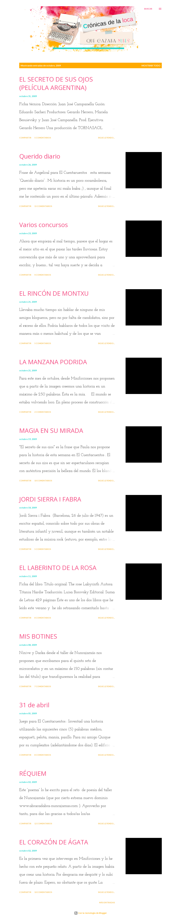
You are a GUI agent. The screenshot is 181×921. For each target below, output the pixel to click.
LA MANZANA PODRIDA (53, 362)
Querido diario (39, 156)
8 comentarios (42, 618)
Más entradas (107, 902)
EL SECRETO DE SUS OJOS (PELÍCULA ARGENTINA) (56, 83)
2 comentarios (42, 412)
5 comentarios (42, 137)
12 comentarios (43, 823)
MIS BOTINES (38, 636)
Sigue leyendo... (106, 137)
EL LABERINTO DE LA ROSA (57, 567)
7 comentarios (42, 686)
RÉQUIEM (32, 773)
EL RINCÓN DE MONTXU (54, 293)
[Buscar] (148, 8)
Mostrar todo (151, 65)
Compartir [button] (25, 137)
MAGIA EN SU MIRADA (51, 430)
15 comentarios (43, 206)
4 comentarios (42, 275)
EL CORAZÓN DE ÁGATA (53, 842)
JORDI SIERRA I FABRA (50, 499)
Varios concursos (43, 224)
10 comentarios (43, 480)
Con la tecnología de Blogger (90, 913)
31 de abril (34, 705)
